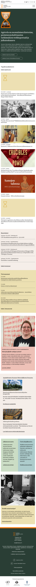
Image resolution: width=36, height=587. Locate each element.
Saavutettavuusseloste (18, 571)
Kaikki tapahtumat (6, 69)
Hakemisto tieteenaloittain (18, 551)
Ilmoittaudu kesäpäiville (9, 404)
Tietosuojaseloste (18, 567)
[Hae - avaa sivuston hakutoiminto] (27, 1)
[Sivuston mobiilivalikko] (33, 6)
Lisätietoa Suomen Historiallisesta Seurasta (11, 58)
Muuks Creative (22, 573)
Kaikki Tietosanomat (6, 308)
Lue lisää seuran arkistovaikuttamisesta (14, 431)
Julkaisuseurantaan (8, 465)
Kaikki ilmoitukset (5, 266)
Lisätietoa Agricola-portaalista (8, 54)
